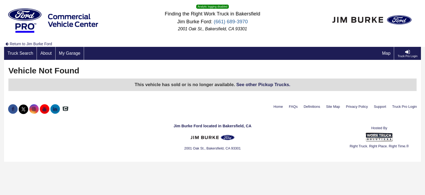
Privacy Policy (357, 107)
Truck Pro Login (404, 107)
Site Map (333, 107)
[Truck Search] (20, 53)
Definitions (312, 107)
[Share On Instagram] (34, 109)
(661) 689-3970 (231, 21)
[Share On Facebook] (13, 109)
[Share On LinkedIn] (55, 109)
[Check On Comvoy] (65, 109)
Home (278, 107)
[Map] (386, 53)
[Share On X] (23, 109)
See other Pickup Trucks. (263, 84)
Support (380, 107)
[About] (46, 53)
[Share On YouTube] (44, 109)
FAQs (293, 107)
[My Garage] (70, 53)
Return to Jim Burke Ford (28, 44)
